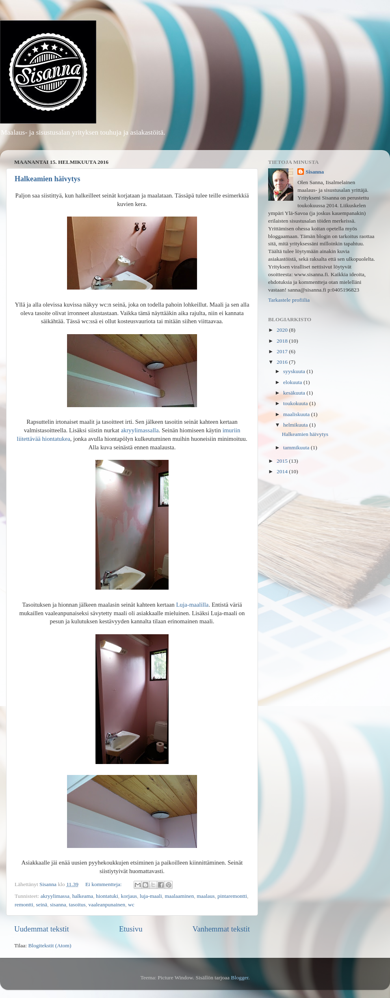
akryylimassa (55, 896)
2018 (283, 341)
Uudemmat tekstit (41, 929)
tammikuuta (297, 447)
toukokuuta (296, 403)
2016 (283, 362)
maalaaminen (179, 896)
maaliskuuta (297, 414)
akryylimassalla (139, 430)
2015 (283, 461)
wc (131, 904)
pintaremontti (232, 896)
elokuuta (293, 382)
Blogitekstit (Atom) (49, 945)
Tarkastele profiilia (289, 300)
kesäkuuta (294, 393)
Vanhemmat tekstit (221, 929)
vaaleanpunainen (107, 904)
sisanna (58, 904)
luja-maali (151, 896)
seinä (42, 904)
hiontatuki (107, 896)
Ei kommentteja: (104, 884)
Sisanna (315, 172)
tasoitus (77, 904)
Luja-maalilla (192, 604)
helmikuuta (296, 425)
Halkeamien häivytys (47, 179)
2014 (283, 471)
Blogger (239, 977)
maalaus (205, 896)
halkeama (82, 896)
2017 (283, 351)
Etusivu (131, 929)
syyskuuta (294, 371)
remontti (24, 904)
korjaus (129, 896)
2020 (283, 330)
